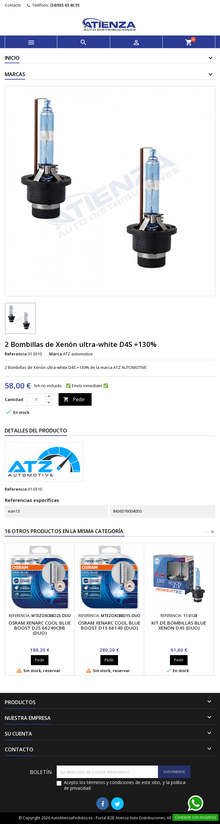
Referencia (16, 354)
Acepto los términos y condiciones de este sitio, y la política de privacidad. (124, 785)
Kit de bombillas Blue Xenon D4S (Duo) (178, 625)
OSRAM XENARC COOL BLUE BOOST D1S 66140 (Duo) (109, 625)
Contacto (13, 5)
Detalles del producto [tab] (36, 430)
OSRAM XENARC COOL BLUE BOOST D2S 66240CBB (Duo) (39, 628)
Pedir (74, 399)
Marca (55, 354)
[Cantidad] (35, 399)
